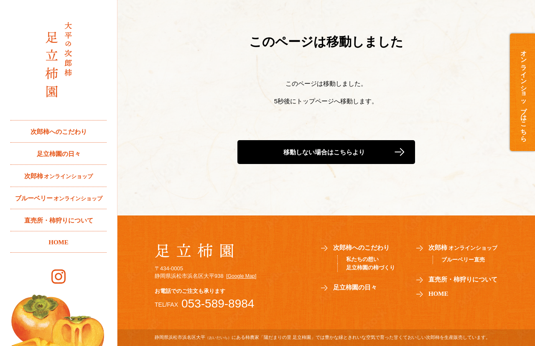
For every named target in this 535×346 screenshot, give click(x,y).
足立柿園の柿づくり (370, 267)
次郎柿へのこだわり (59, 131)
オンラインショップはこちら (523, 92)
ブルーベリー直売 (463, 259)
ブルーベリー (58, 198)
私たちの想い (362, 259)
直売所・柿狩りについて (58, 220)
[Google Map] (241, 276)
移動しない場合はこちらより (324, 152)
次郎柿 (58, 176)
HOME (58, 242)
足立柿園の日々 (59, 154)
